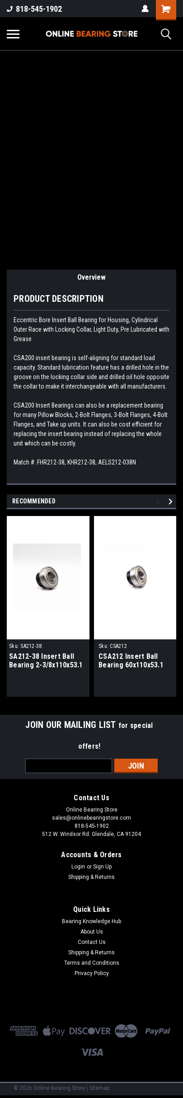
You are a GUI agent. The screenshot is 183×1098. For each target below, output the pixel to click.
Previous (159, 501)
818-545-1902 (34, 9)
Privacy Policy (92, 973)
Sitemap (99, 1088)
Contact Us (92, 942)
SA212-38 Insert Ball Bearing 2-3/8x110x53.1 (46, 660)
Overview (91, 277)
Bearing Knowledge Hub (91, 921)
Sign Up (102, 866)
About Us (91, 932)
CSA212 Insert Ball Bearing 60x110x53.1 (131, 660)
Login (78, 866)
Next (172, 501)
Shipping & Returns (91, 877)
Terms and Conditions (91, 963)
